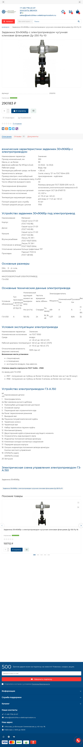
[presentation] (2, 527)
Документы (32, 136)
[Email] (41, 673)
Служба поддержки (41, 697)
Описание (7, 136)
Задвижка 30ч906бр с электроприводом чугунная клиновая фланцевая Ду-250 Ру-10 (32, 488)
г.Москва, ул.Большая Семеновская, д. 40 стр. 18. (24, 726)
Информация (41, 691)
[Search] (57, 21)
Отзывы (19, 136)
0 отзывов (17, 124)
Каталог (41, 704)
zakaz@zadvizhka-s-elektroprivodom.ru (20, 717)
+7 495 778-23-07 (11, 714)
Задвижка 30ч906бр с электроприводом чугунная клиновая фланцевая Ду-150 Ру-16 (41, 530)
